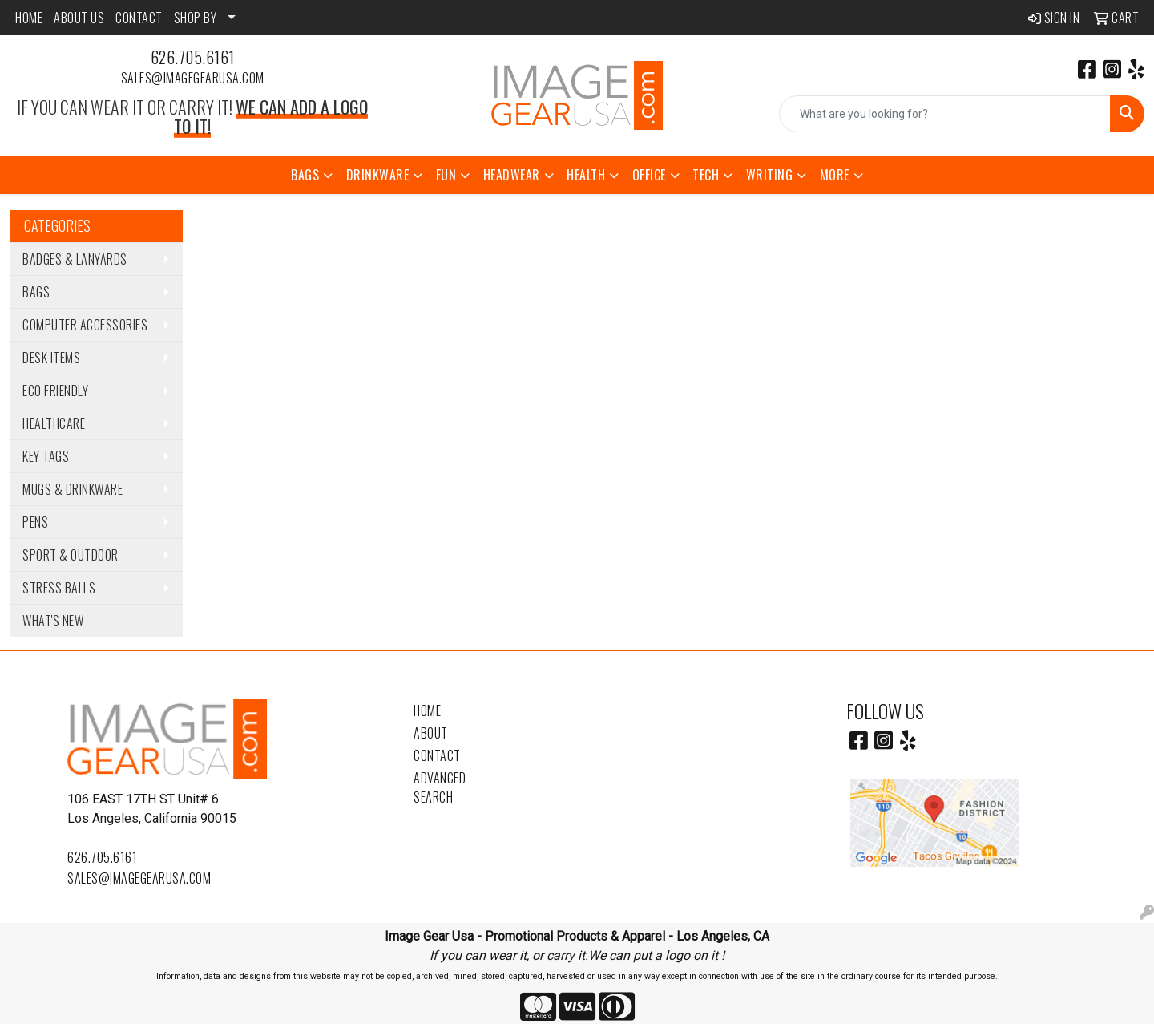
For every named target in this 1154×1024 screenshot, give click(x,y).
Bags (36, 292)
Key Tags (45, 456)
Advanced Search (440, 787)
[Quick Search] (945, 113)
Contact (437, 755)
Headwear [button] (511, 174)
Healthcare (53, 423)
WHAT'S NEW (52, 620)
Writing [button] (769, 174)
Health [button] (586, 174)
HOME (28, 17)
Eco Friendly (55, 390)
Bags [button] (305, 174)
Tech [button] (705, 174)
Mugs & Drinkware (72, 489)
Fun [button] (446, 174)
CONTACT (139, 17)
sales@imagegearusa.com (192, 77)
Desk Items (51, 357)
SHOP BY (195, 17)
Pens (35, 522)
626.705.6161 (193, 57)
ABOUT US (79, 17)
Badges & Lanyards (74, 259)
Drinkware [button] (378, 174)
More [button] (834, 174)
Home (427, 710)
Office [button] (649, 174)
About (431, 733)
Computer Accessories (84, 324)
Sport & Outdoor (70, 555)
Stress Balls (58, 587)
